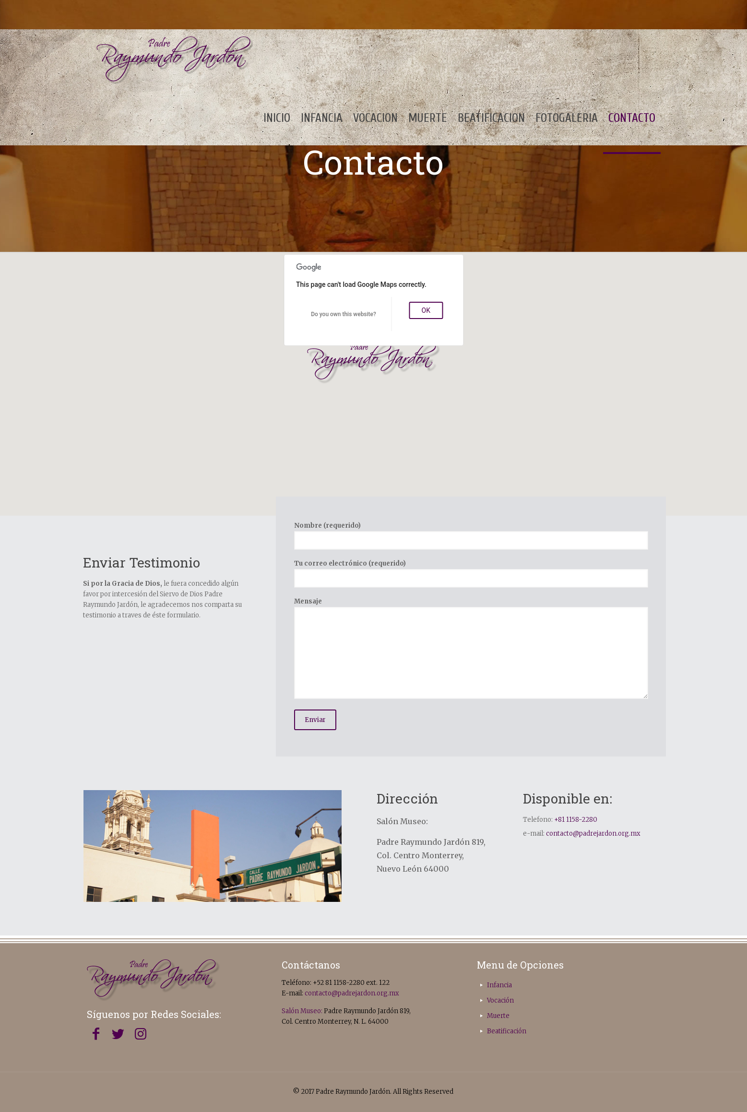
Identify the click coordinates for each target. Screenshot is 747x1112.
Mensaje (471, 648)
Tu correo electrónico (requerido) (471, 573)
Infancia (499, 985)
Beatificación (506, 1031)
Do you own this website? (343, 314)
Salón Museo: (302, 1011)
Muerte (498, 1016)
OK (426, 310)
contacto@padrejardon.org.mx (593, 833)
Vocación (500, 1000)
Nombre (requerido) (471, 535)
